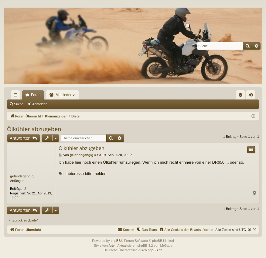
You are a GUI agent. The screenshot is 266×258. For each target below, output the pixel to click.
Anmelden (39, 104)
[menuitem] (240, 94)
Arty (112, 245)
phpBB (116, 240)
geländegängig (22, 176)
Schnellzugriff (16, 96)
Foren (35, 95)
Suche (18, 104)
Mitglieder (63, 95)
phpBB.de (155, 250)
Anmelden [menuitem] (252, 96)
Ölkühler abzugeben (34, 129)
